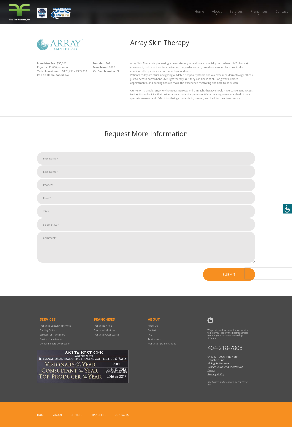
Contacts (122, 415)
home (41, 415)
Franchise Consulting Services (55, 325)
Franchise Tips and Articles (162, 343)
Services (236, 11)
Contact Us (153, 330)
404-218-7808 (224, 348)
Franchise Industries (104, 330)
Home (199, 11)
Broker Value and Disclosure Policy (225, 368)
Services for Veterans (51, 339)
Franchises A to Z (103, 325)
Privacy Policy (215, 374)
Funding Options (48, 330)
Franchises (259, 11)
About (217, 11)
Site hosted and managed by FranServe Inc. (227, 383)
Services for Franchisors (52, 334)
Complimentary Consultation (55, 343)
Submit (229, 280)
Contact (281, 11)
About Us (153, 325)
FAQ (150, 334)
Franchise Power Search (106, 334)
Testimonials (154, 339)
